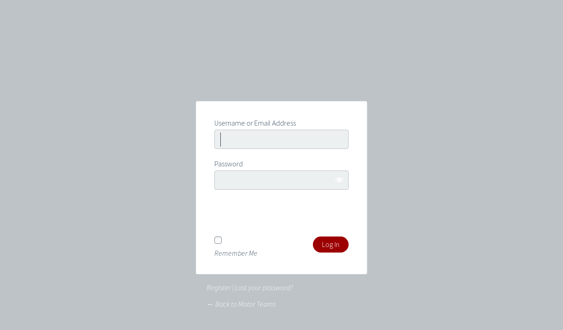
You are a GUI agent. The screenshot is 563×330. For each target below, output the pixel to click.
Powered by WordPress (282, 67)
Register (219, 287)
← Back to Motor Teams (241, 303)
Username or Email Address (255, 122)
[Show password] (339, 179)
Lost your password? (264, 287)
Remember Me (235, 252)
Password (228, 163)
